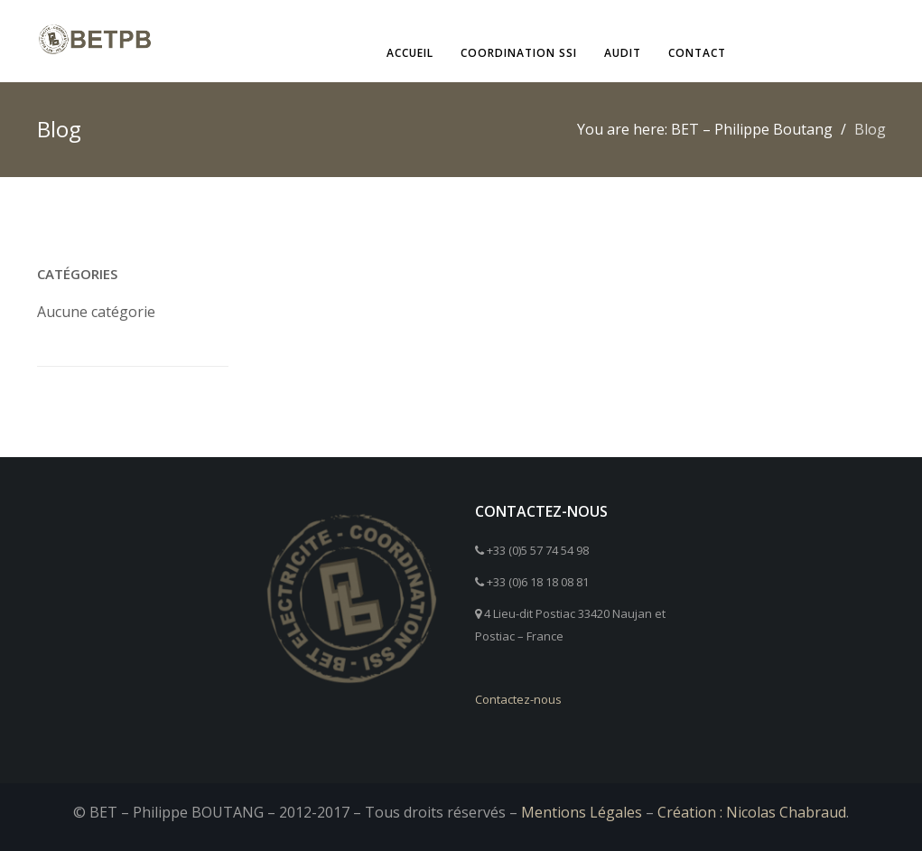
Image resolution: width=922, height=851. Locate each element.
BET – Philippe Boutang (752, 129)
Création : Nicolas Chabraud (751, 812)
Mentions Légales (581, 812)
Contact (697, 53)
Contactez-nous (518, 699)
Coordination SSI (519, 53)
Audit (622, 53)
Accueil (409, 53)
